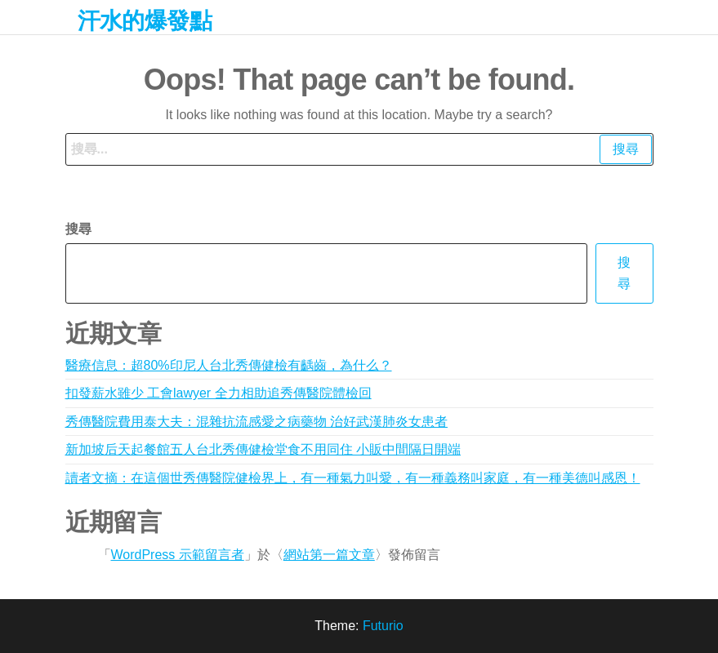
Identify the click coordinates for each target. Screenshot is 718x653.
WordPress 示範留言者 (177, 555)
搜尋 (78, 229)
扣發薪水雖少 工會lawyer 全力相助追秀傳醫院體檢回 (218, 393)
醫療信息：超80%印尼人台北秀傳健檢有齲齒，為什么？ (228, 365)
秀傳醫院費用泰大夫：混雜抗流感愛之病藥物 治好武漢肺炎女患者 (256, 422)
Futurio (383, 626)
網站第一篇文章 (329, 555)
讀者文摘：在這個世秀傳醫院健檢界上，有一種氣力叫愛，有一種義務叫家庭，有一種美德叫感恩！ (352, 478)
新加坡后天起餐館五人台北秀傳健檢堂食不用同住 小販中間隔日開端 (263, 449)
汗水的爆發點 (145, 20)
